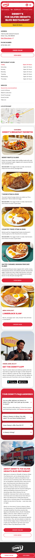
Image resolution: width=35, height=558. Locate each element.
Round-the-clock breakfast (9, 88)
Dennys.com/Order (25, 409)
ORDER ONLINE (17, 50)
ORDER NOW (17, 324)
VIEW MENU (17, 55)
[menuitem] (27, 5)
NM (12, 9)
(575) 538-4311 (5, 45)
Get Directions (6, 38)
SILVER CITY (17, 9)
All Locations (5, 9)
